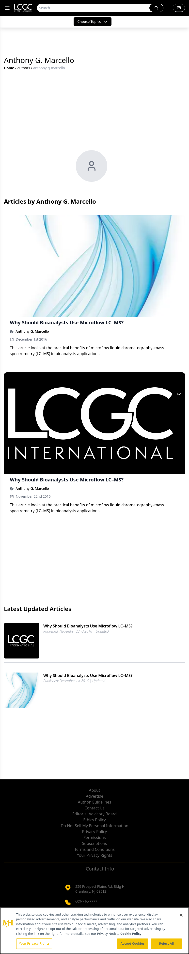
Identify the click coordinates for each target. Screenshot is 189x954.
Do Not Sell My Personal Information (94, 825)
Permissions (94, 837)
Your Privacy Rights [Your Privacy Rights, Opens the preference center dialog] (34, 943)
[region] (94, 930)
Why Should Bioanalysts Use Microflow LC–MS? (87, 626)
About (94, 790)
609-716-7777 (86, 901)
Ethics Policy (94, 819)
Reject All (166, 943)
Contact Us (94, 808)
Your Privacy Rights (94, 855)
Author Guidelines (94, 802)
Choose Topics (93, 21)
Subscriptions (94, 843)
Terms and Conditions (94, 849)
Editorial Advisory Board (94, 814)
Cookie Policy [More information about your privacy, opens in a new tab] (131, 933)
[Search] (93, 7)
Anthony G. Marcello (32, 331)
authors (23, 68)
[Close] (181, 915)
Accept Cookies (133, 943)
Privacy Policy (94, 831)
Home (9, 68)
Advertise (94, 796)
